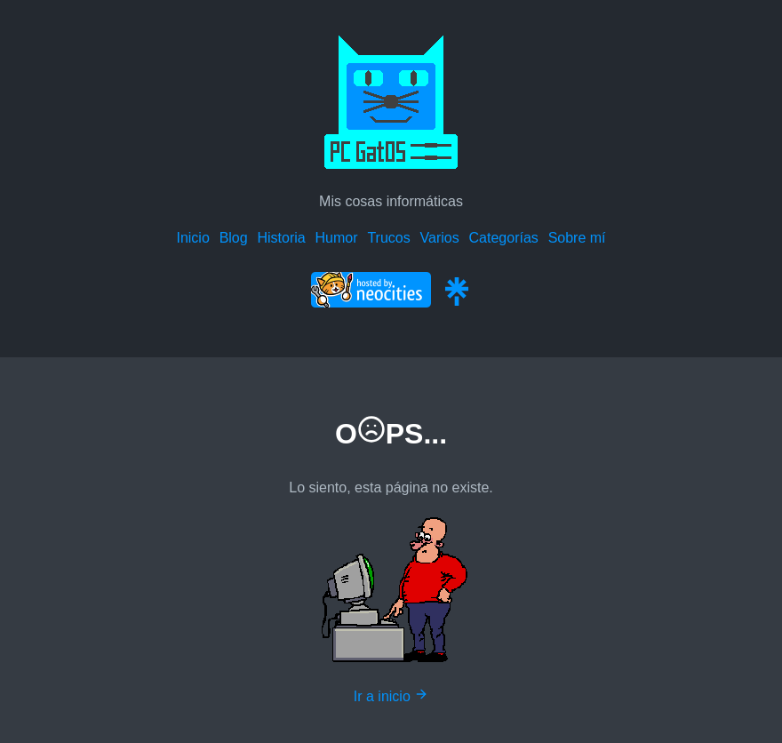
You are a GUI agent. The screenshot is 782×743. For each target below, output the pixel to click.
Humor (336, 237)
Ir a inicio (391, 696)
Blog (233, 237)
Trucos (388, 237)
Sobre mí (577, 237)
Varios (439, 237)
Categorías (504, 237)
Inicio (192, 237)
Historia (281, 237)
